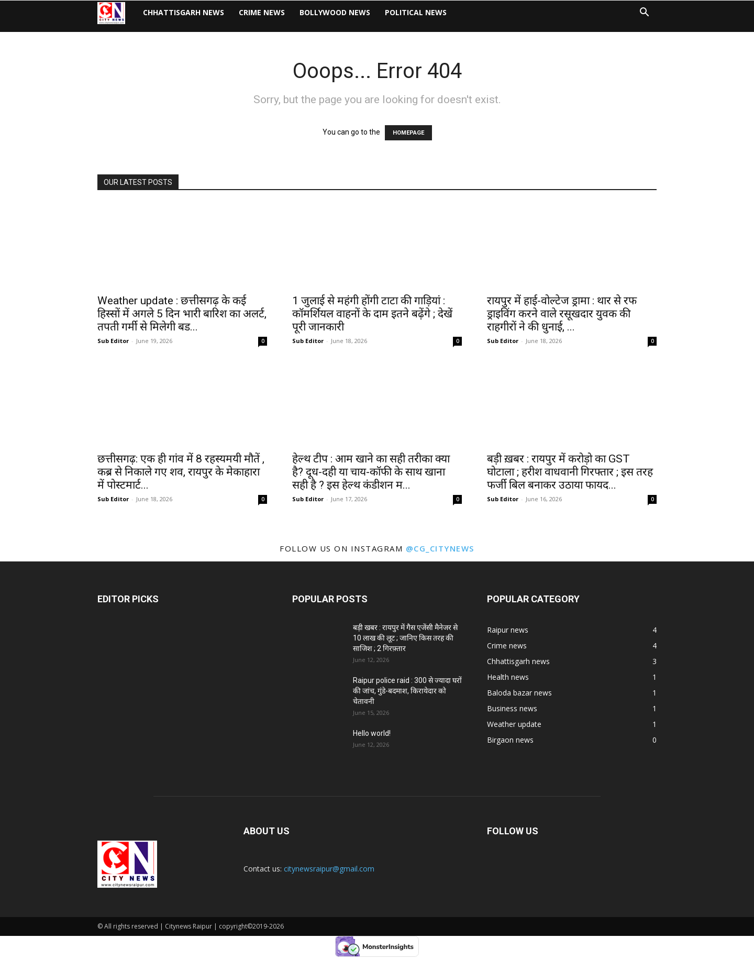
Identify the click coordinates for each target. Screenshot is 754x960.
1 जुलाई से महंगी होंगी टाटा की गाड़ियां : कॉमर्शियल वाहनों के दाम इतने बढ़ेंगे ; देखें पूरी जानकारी (372, 313)
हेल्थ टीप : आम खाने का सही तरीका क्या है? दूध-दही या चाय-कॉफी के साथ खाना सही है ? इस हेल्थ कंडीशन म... (371, 472)
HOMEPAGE (408, 132)
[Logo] (120, 16)
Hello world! (372, 733)
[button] (644, 17)
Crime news (270, 16)
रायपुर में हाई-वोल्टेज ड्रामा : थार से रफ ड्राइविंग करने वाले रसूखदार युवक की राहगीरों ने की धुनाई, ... (562, 313)
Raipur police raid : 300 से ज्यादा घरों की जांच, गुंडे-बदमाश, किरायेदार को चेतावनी (407, 690)
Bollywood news (342, 16)
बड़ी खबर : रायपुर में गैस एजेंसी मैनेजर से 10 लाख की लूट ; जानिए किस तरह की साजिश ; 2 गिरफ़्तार (405, 638)
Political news (423, 16)
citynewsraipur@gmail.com (329, 869)
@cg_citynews (440, 548)
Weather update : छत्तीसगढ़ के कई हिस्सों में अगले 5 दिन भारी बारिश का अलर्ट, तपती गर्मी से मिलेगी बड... (182, 313)
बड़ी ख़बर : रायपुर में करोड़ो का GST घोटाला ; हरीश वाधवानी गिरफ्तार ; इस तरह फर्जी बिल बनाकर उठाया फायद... (570, 472)
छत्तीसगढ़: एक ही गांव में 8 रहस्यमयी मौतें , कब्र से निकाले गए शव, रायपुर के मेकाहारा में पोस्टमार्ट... (180, 472)
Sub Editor (113, 341)
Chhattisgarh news (191, 16)
